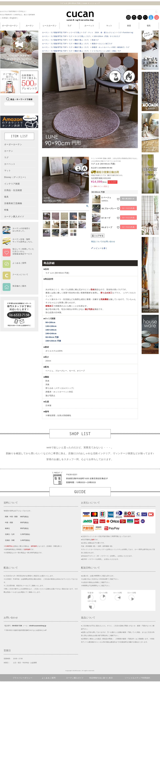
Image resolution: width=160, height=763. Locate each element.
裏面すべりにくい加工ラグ (102, 44)
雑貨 (129, 26)
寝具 (149, 26)
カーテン (30, 26)
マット (109, 26)
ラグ (69, 26)
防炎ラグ (95, 40)
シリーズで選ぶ (75, 32)
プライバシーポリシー (22, 678)
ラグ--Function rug (125, 32)
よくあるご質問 (49, 678)
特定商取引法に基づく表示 (101, 678)
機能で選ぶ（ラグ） (82, 40)
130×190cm (51, 326)
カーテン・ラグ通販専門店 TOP (54, 32)
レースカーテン (50, 26)
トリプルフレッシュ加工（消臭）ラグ (106, 51)
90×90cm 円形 (52, 337)
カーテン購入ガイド (75, 678)
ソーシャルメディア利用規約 (137, 678)
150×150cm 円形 (53, 341)
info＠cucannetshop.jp (37, 626)
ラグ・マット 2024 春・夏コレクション (99, 32)
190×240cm (51, 333)
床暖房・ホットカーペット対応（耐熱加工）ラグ (110, 47)
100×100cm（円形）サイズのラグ (107, 36)
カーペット (89, 26)
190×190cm (51, 330)
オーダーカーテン (10, 26)
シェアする (97, 236)
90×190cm (50, 322)
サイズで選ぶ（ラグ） (83, 36)
